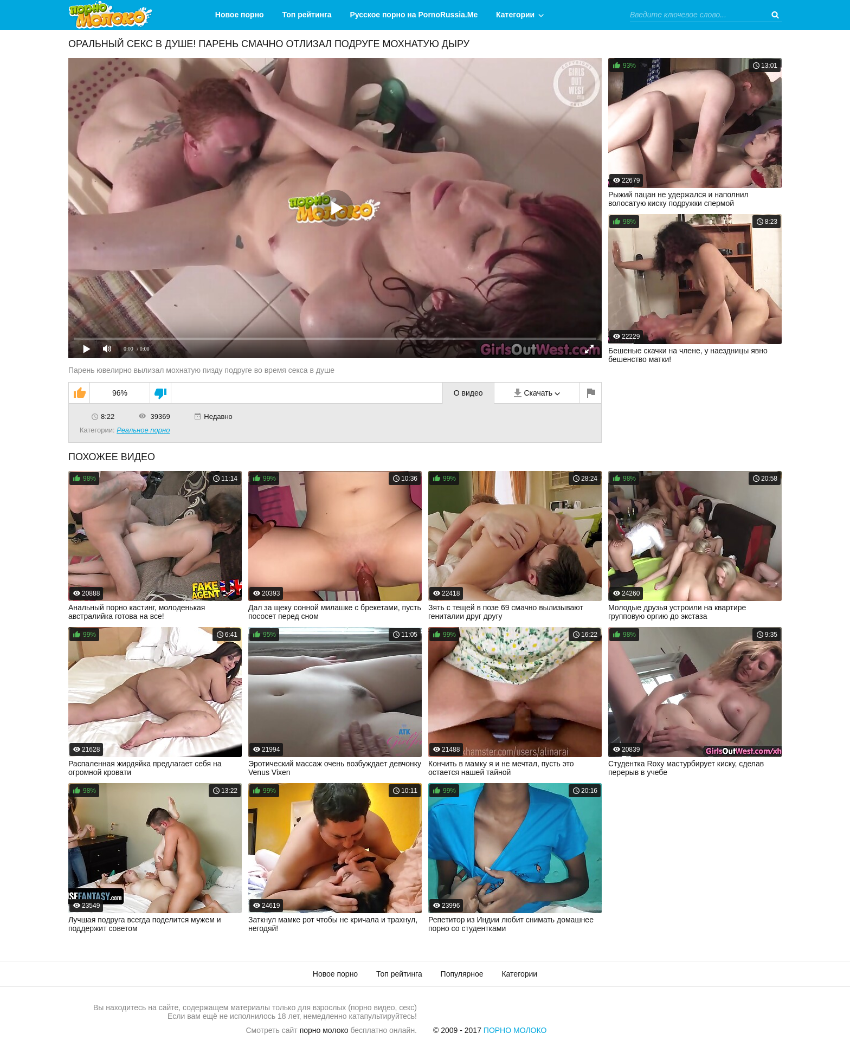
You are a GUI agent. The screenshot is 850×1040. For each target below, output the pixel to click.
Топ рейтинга (307, 14)
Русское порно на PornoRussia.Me (414, 14)
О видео (468, 393)
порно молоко (324, 1030)
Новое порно (239, 14)
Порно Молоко (515, 1030)
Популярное (462, 974)
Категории (515, 14)
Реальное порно (143, 430)
